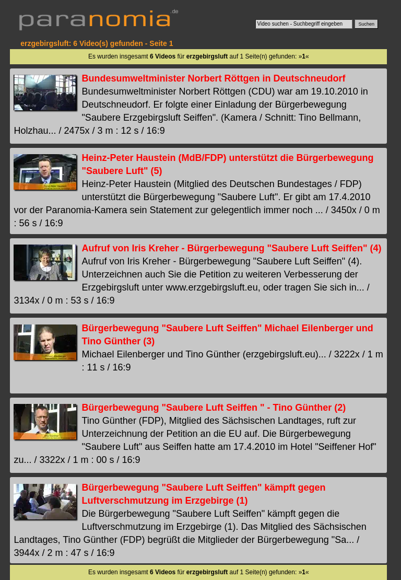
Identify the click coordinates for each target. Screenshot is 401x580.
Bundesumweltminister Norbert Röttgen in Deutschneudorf (213, 78)
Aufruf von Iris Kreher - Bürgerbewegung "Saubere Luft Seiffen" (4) (231, 248)
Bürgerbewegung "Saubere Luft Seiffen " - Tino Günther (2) (213, 407)
